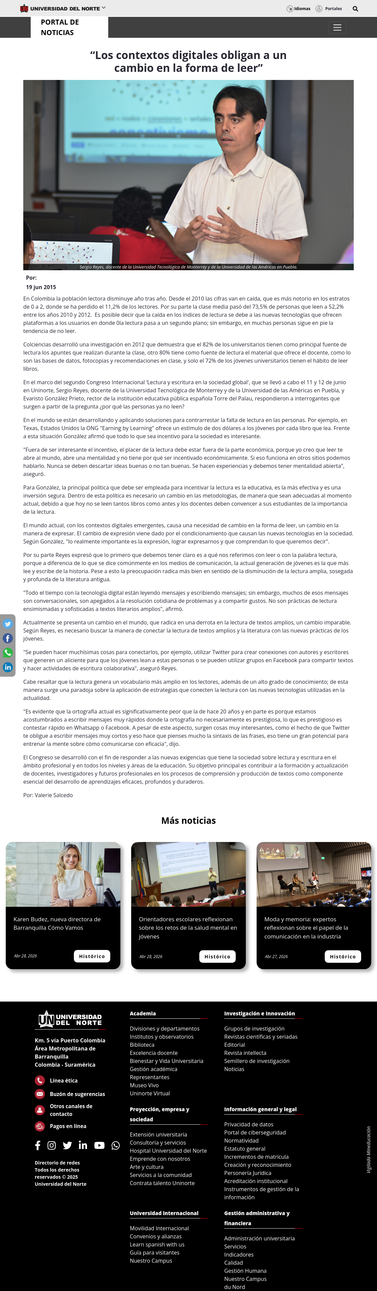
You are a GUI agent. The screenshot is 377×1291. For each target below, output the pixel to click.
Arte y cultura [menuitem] (147, 1167)
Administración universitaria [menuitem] (259, 1238)
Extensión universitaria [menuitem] (158, 1134)
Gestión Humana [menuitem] (245, 1270)
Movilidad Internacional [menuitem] (159, 1228)
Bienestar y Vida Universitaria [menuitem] (166, 1061)
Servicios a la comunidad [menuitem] (161, 1175)
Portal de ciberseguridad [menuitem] (255, 1132)
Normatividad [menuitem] (241, 1140)
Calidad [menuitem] (233, 1262)
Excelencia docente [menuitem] (154, 1053)
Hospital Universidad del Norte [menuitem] (168, 1150)
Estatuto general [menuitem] (244, 1148)
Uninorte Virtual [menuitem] (150, 1093)
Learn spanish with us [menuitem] (157, 1244)
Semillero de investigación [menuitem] (257, 1061)
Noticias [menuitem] (234, 1069)
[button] (355, 8)
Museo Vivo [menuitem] (144, 1085)
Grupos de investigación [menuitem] (254, 1028)
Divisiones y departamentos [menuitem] (165, 1028)
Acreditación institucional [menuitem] (256, 1181)
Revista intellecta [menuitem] (245, 1053)
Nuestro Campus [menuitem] (151, 1260)
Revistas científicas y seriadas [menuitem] (260, 1036)
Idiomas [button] (299, 8)
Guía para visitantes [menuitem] (154, 1252)
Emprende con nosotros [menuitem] (160, 1158)
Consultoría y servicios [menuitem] (158, 1142)
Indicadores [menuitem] (239, 1254)
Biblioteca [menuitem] (142, 1044)
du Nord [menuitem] (234, 1287)
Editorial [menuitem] (234, 1044)
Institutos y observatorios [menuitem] (162, 1036)
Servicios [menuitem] (235, 1246)
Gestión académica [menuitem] (153, 1069)
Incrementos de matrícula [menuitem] (256, 1156)
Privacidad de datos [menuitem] (248, 1124)
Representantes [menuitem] (149, 1077)
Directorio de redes (57, 1162)
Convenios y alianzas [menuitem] (156, 1236)
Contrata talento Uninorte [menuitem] (162, 1183)
